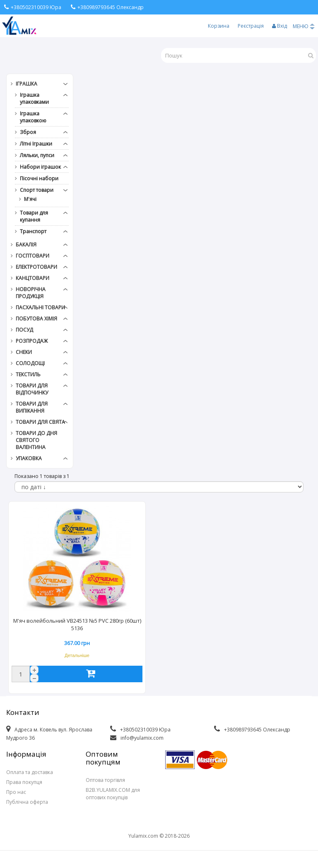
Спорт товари (36, 190)
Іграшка (26, 83)
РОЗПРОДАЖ (32, 340)
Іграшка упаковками (34, 98)
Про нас (16, 792)
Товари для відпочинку (32, 389)
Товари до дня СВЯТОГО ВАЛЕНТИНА (36, 440)
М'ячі (30, 199)
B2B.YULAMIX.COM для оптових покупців (113, 793)
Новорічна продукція (31, 293)
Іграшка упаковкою (33, 117)
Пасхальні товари (40, 307)
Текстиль (28, 374)
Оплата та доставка (29, 772)
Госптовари (32, 255)
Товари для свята (40, 421)
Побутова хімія (36, 318)
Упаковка (29, 458)
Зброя (28, 132)
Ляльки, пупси (37, 155)
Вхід (279, 25)
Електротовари (36, 266)
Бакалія (26, 244)
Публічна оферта (27, 801)
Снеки (24, 352)
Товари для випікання (32, 407)
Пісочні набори (39, 178)
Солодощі (30, 363)
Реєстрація (251, 25)
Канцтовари (32, 278)
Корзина (218, 25)
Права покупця (24, 782)
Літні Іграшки (36, 143)
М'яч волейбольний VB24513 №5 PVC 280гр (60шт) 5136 (77, 624)
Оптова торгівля (105, 780)
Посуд (24, 329)
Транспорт (33, 231)
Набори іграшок (40, 166)
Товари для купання (34, 216)
